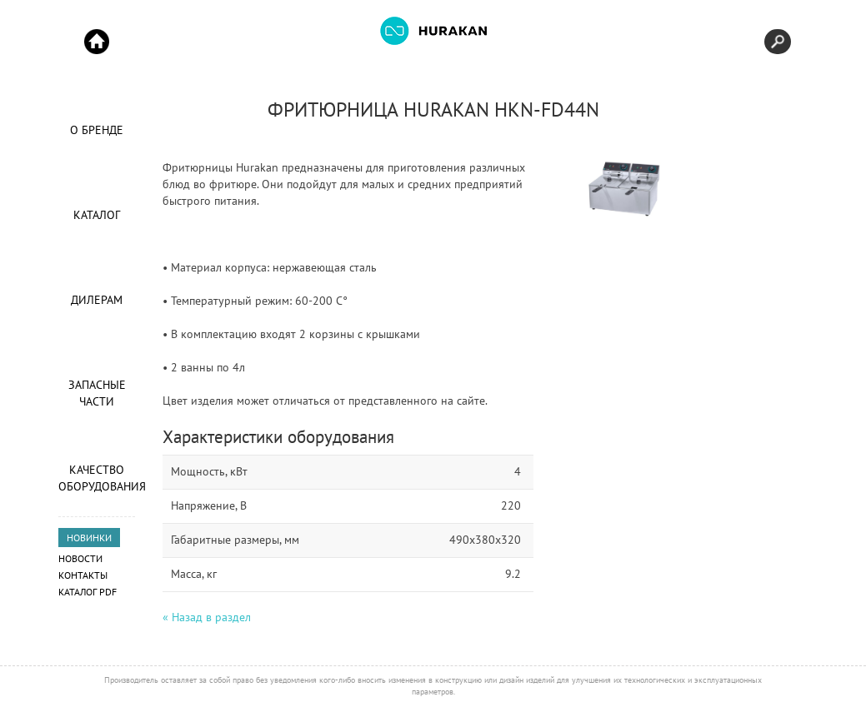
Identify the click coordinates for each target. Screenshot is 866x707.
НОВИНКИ (89, 537)
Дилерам (97, 299)
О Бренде (96, 129)
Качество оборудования (96, 478)
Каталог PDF (87, 591)
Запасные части (97, 393)
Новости (80, 558)
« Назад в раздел (207, 617)
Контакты (83, 575)
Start (96, 41)
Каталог (96, 214)
